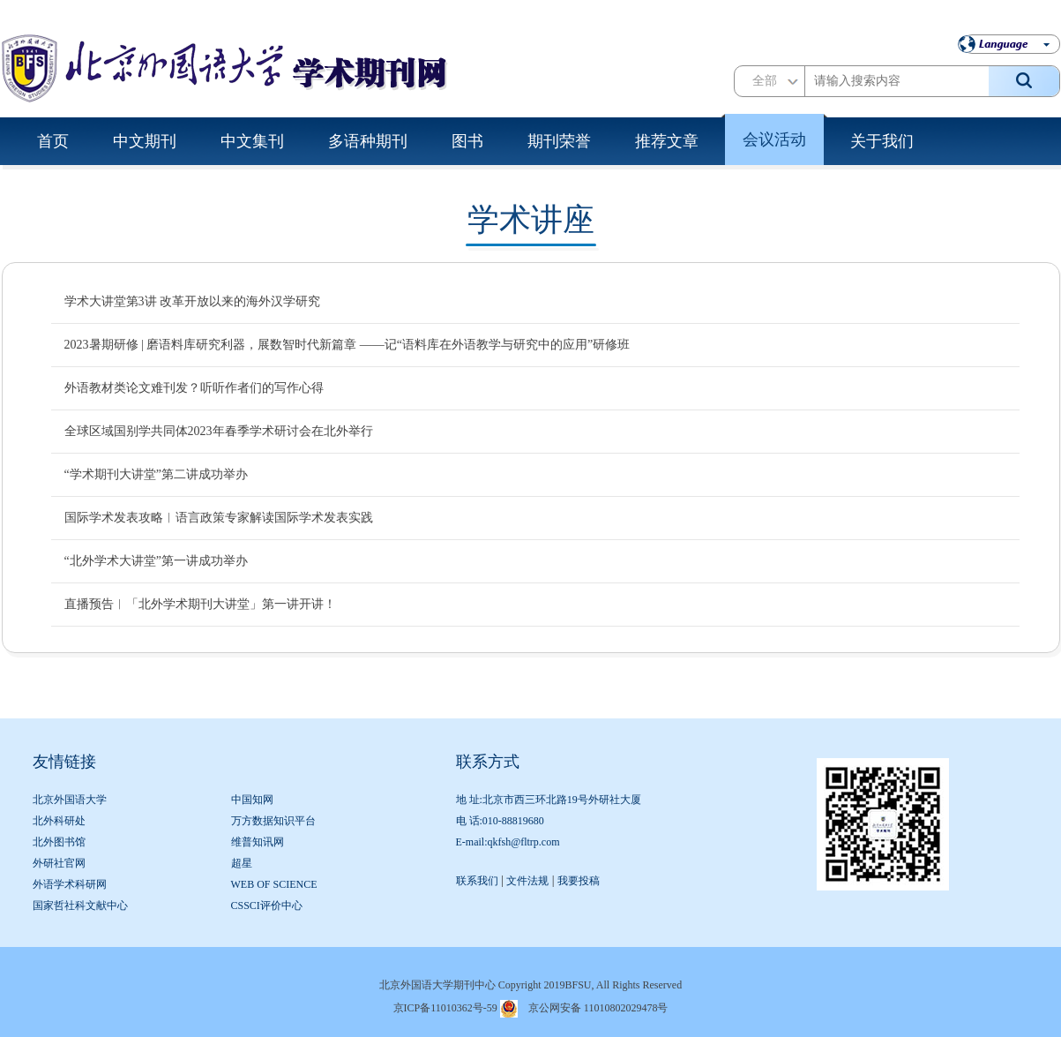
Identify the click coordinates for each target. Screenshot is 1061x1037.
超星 (241, 863)
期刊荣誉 (559, 141)
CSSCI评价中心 (267, 905)
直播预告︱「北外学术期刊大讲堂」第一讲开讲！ (200, 604)
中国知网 (252, 799)
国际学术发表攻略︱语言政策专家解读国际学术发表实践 (218, 517)
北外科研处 (59, 821)
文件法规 (527, 881)
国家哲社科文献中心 (80, 905)
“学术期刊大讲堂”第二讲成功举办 (156, 474)
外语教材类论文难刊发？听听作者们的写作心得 (194, 388)
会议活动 (774, 139)
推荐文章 (667, 141)
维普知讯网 (257, 842)
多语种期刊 (367, 141)
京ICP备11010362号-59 (445, 1008)
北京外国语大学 (70, 799)
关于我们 (882, 141)
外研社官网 (59, 863)
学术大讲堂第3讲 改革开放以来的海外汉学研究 (192, 301)
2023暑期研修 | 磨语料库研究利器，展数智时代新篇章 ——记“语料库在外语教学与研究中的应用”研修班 (347, 344)
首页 (53, 141)
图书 (467, 141)
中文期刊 (144, 141)
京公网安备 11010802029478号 (598, 1008)
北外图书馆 (59, 842)
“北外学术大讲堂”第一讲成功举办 (156, 560)
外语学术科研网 (70, 884)
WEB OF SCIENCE (274, 884)
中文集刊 (252, 141)
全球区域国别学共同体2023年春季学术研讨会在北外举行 (218, 431)
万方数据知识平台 (273, 821)
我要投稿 (578, 881)
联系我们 (477, 881)
